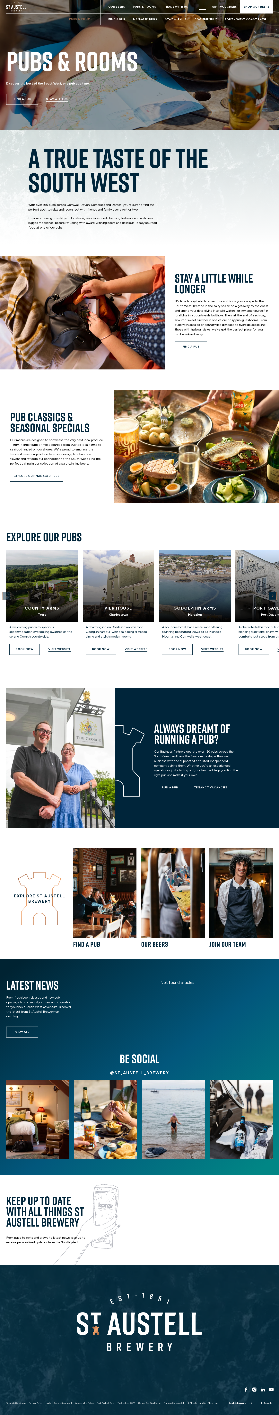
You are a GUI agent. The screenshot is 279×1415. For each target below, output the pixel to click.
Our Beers (116, 6)
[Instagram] (254, 1389)
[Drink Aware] (237, 1403)
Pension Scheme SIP (174, 1403)
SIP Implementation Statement (202, 1403)
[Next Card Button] (273, 596)
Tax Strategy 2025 (126, 1403)
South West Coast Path (245, 19)
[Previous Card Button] (6, 596)
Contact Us (177, 1391)
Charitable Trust (144, 1391)
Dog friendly (206, 19)
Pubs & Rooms (144, 6)
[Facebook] (245, 1389)
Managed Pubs (145, 19)
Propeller (268, 1403)
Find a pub (116, 19)
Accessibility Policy (84, 1403)
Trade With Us (176, 6)
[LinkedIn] (262, 1389)
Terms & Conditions (16, 1403)
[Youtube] (271, 1389)
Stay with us (176, 19)
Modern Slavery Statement (59, 1403)
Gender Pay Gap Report (149, 1403)
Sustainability (108, 1391)
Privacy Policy (35, 1403)
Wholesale (15, 1391)
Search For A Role (48, 1391)
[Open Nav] (202, 7)
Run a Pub (80, 1391)
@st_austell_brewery (139, 1072)
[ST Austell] (17, 7)
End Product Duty (105, 1403)
